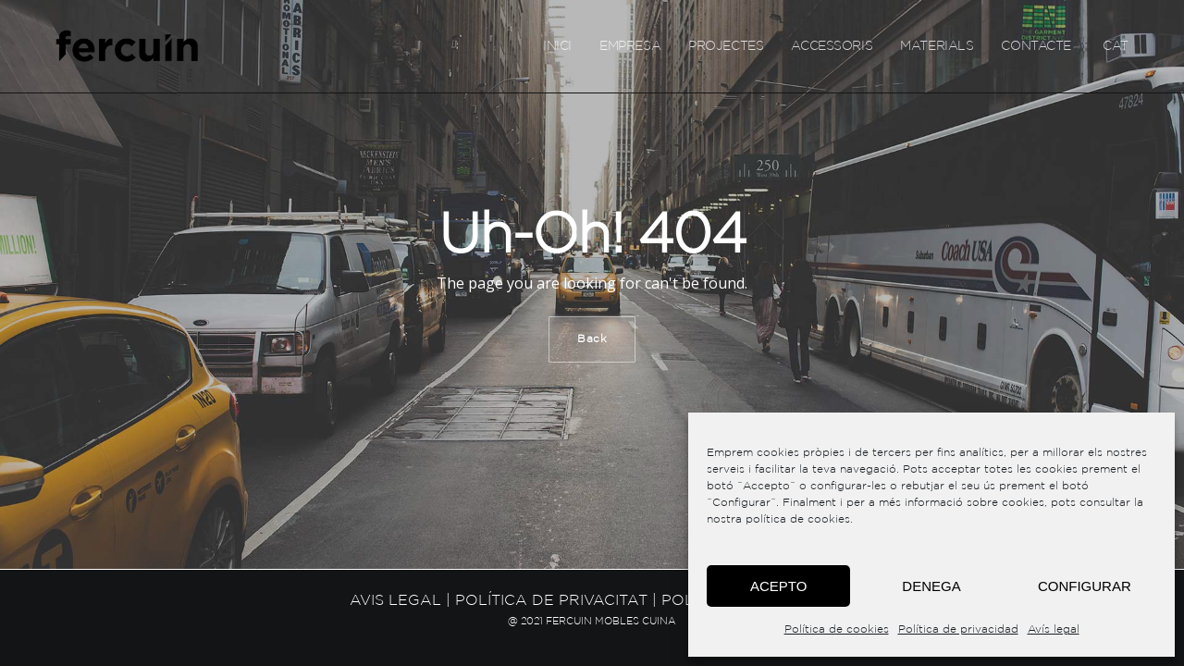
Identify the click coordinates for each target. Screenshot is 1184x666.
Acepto (778, 586)
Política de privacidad (958, 629)
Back (592, 339)
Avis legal (395, 601)
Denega (931, 586)
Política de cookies (836, 629)
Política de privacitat (551, 601)
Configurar (1084, 586)
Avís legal (1053, 629)
